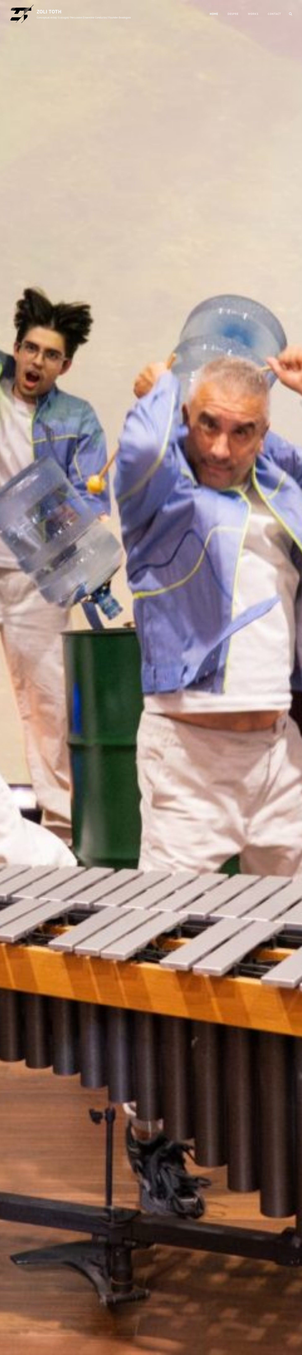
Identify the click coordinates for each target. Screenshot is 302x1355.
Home (214, 14)
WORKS (253, 14)
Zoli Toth (49, 11)
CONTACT (274, 14)
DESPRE (233, 14)
